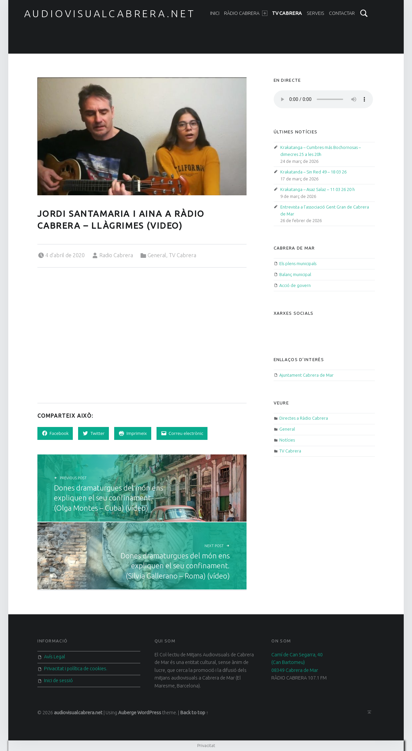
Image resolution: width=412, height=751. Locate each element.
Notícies (287, 440)
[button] (142, 136)
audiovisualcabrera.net (110, 13)
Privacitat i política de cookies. (75, 668)
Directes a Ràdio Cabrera (303, 418)
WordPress (149, 712)
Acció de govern (295, 285)
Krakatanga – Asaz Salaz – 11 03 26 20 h (317, 189)
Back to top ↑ (194, 712)
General (157, 255)
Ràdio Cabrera (245, 13)
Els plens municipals (297, 263)
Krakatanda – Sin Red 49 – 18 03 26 (313, 171)
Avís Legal (54, 656)
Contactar (342, 13)
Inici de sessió (58, 680)
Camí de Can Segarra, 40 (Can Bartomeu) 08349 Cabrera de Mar (297, 662)
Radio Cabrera (116, 255)
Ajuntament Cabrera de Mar (306, 375)
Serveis (315, 13)
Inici (214, 13)
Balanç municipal (295, 274)
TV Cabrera (287, 13)
